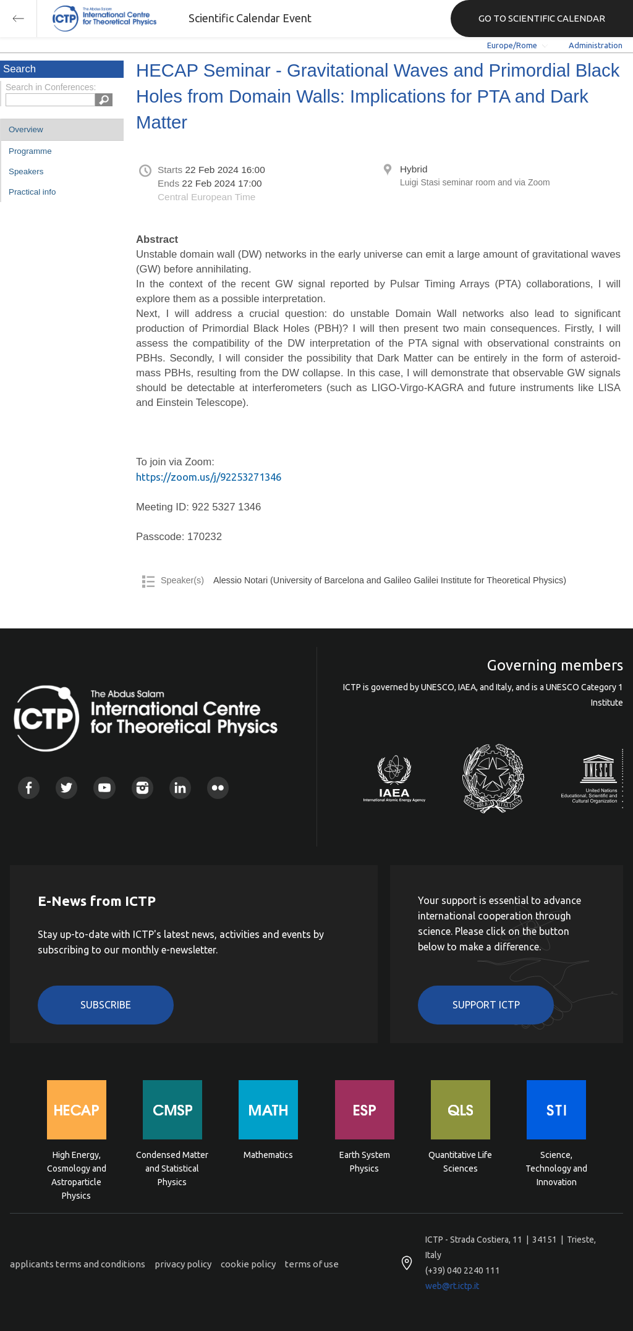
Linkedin (180, 787)
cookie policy (248, 1264)
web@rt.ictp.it (452, 1286)
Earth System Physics (364, 1161)
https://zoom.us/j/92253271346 (208, 477)
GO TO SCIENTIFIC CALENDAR (541, 18)
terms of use (312, 1264)
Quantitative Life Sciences (460, 1161)
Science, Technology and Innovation (556, 1167)
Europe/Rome (512, 45)
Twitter (66, 787)
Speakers (26, 171)
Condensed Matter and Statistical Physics (172, 1167)
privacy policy (183, 1264)
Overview (26, 129)
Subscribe (105, 1004)
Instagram (142, 787)
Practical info (32, 191)
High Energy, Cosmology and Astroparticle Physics (76, 1167)
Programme (30, 151)
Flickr (218, 787)
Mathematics (268, 1155)
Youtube (104, 787)
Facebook (29, 787)
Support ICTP (486, 1004)
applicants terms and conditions (77, 1264)
